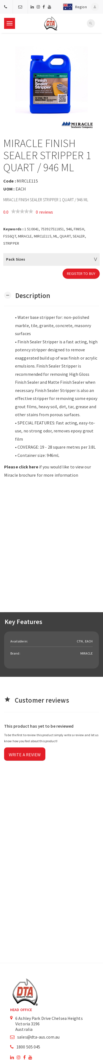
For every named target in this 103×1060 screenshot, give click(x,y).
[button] (74, 7)
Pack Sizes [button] (15, 259)
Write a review (25, 754)
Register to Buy (81, 273)
